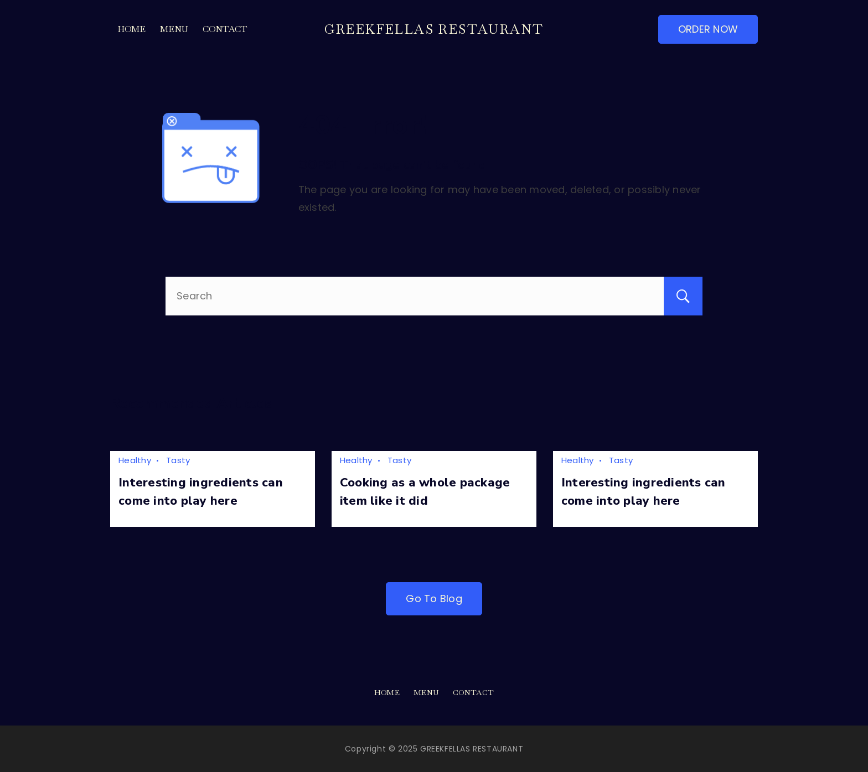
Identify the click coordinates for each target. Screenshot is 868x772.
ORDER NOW (708, 29)
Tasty (178, 460)
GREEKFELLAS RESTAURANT (434, 29)
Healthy (134, 460)
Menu (174, 29)
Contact (225, 29)
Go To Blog (434, 598)
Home (131, 29)
